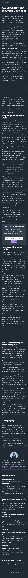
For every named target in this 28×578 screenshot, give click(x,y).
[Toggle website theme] (25, 3)
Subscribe (14, 241)
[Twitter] (18, 572)
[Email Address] (14, 238)
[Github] (16, 572)
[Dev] (13, 572)
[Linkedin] (11, 572)
